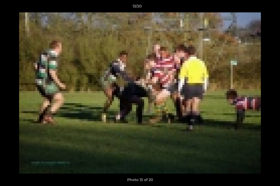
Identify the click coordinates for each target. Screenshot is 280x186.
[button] (258, 7)
